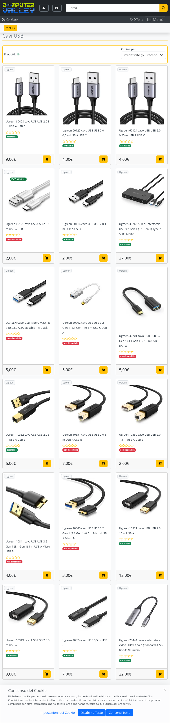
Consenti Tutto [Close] (119, 712)
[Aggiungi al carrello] (47, 159)
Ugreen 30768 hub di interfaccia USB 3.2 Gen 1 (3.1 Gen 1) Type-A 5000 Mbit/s (140, 229)
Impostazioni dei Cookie (57, 712)
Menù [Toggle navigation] (155, 19)
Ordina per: (128, 49)
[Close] (165, 690)
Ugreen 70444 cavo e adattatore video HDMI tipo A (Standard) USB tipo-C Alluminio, (141, 645)
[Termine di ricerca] (112, 8)
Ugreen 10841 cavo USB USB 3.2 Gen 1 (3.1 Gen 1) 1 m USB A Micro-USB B (28, 546)
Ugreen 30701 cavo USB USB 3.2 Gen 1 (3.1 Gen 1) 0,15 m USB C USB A (140, 341)
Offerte (136, 19)
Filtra (10, 27)
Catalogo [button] (10, 19)
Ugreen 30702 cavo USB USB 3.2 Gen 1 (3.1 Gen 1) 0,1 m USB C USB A (84, 328)
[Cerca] (163, 8)
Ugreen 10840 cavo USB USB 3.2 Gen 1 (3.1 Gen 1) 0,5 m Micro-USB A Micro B (84, 533)
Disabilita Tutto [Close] (92, 712)
